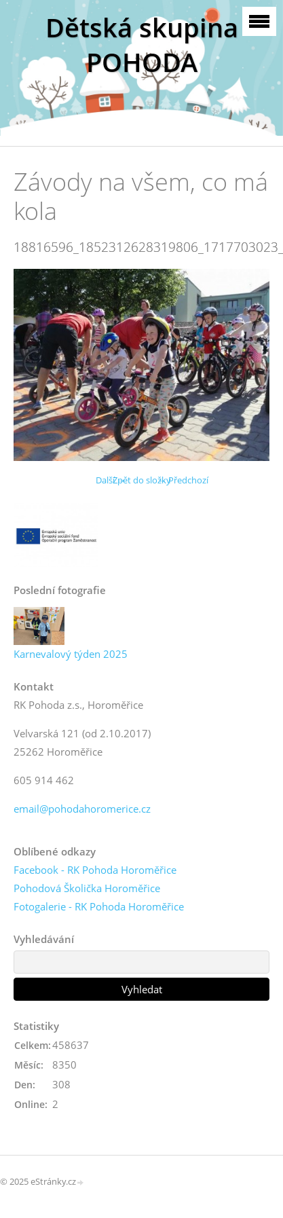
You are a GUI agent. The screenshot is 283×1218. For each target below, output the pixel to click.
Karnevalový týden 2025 (71, 654)
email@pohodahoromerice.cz (82, 808)
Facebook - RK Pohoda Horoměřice (95, 869)
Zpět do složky (142, 480)
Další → (111, 480)
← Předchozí (182, 480)
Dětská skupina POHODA (141, 44)
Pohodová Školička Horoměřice (87, 888)
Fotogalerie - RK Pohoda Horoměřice (99, 906)
